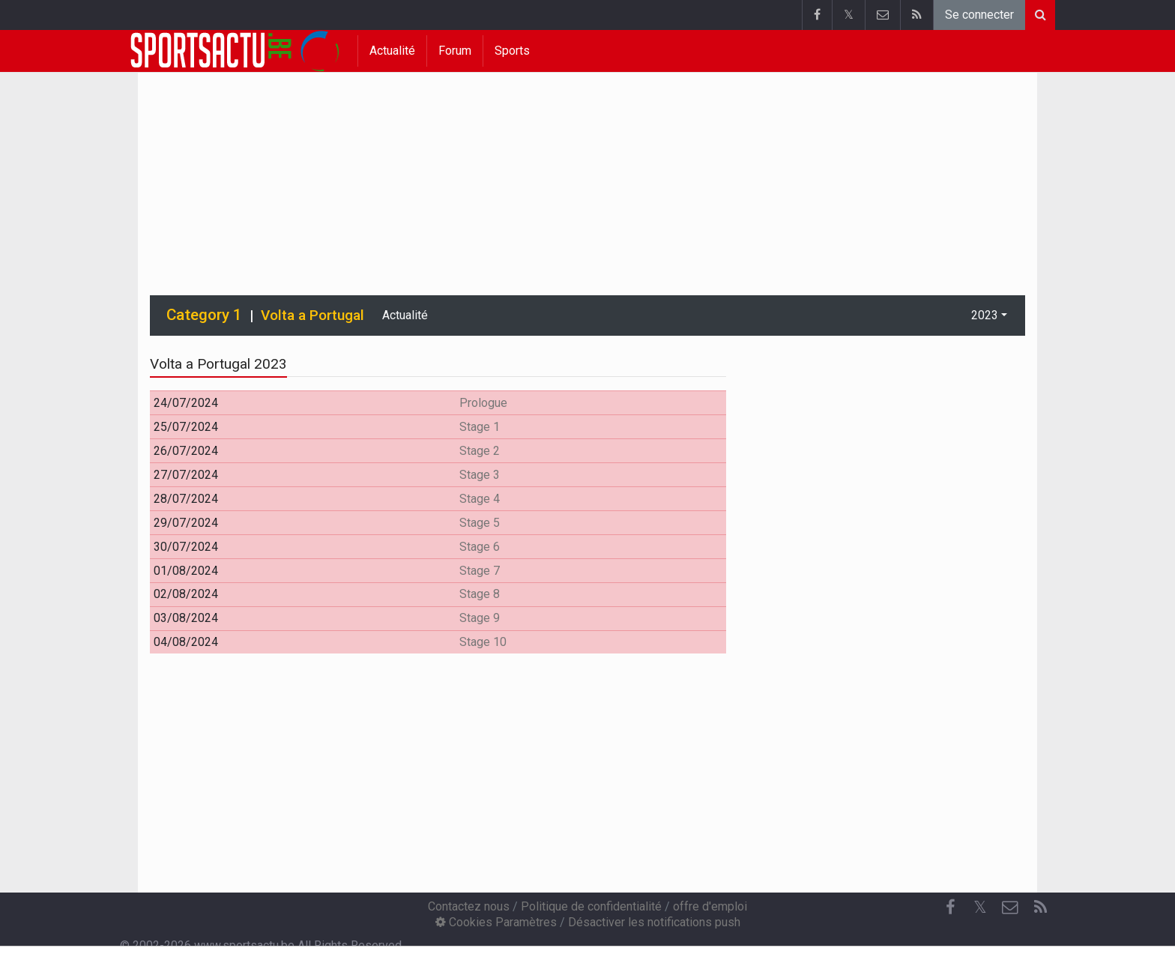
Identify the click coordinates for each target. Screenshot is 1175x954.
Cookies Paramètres (496, 922)
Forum (454, 50)
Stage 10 (483, 642)
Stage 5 (479, 523)
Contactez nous (469, 906)
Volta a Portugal (312, 315)
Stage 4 (479, 499)
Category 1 (204, 315)
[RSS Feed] (1040, 908)
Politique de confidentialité (591, 906)
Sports (512, 50)
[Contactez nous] (1010, 908)
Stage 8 (479, 594)
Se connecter (979, 14)
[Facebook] (950, 908)
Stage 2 (479, 451)
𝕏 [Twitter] (980, 907)
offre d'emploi (710, 906)
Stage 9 (479, 618)
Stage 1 (479, 427)
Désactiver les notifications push (654, 922)
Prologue (483, 403)
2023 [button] (984, 315)
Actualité (392, 50)
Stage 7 (479, 571)
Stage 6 (479, 547)
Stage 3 (479, 475)
